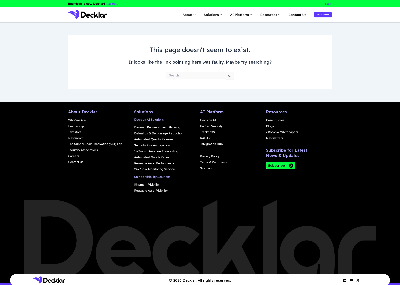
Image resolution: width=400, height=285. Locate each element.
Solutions (203, 15)
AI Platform (231, 15)
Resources (260, 15)
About (180, 15)
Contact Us (288, 15)
